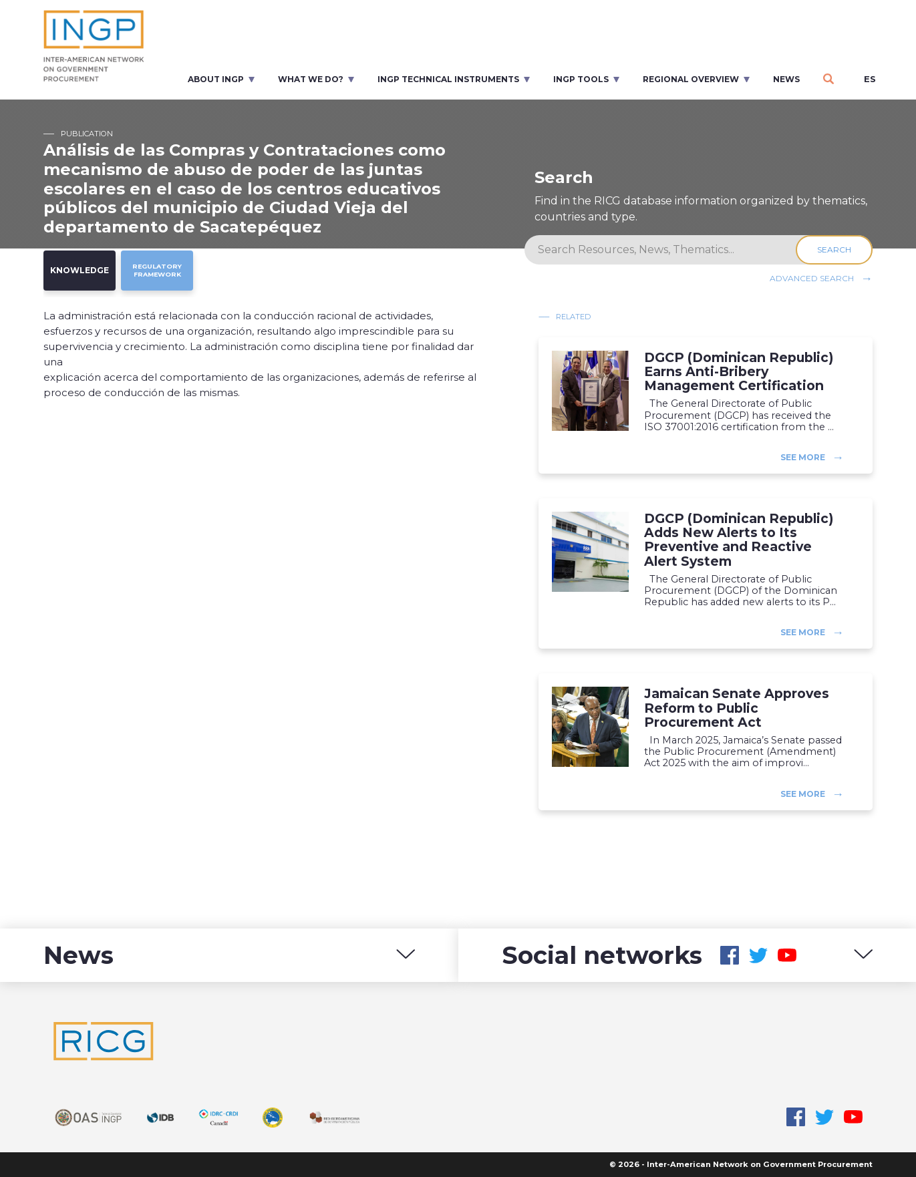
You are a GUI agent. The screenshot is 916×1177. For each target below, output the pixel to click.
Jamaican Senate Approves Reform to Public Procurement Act (736, 708)
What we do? (310, 79)
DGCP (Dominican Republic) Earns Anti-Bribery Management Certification (738, 372)
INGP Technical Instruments (448, 79)
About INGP (216, 79)
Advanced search (812, 278)
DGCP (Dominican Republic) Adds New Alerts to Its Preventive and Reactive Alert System (738, 540)
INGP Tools (581, 79)
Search (834, 249)
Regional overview (691, 79)
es (870, 78)
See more (802, 457)
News (786, 79)
